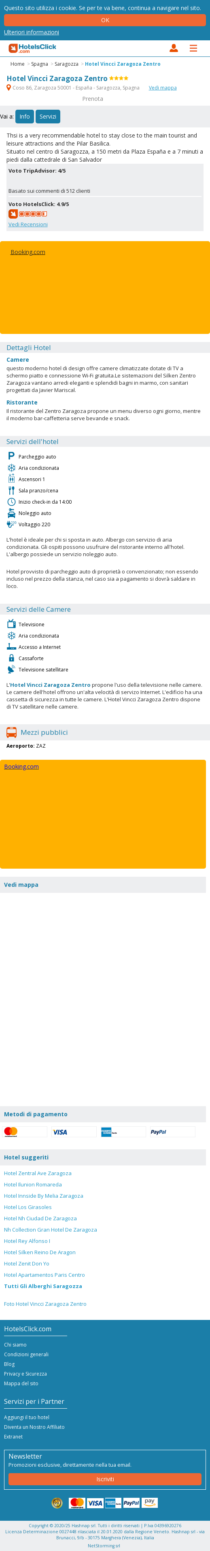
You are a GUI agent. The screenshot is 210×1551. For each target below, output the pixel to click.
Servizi (48, 116)
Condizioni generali (26, 1354)
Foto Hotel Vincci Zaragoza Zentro (45, 1303)
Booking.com (28, 252)
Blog (9, 1364)
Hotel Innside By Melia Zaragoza (43, 1195)
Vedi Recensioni (28, 224)
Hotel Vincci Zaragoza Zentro (123, 63)
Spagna (39, 63)
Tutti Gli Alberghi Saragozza (43, 1286)
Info (24, 116)
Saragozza (66, 63)
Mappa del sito (21, 1383)
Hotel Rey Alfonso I (27, 1241)
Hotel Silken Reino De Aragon (40, 1252)
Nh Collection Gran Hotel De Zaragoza (50, 1229)
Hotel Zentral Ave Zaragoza (38, 1173)
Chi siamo (15, 1344)
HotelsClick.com (32, 48)
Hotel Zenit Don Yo (26, 1263)
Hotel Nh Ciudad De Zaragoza (40, 1218)
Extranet (13, 1436)
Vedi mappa (163, 87)
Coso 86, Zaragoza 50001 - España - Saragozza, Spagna (73, 87)
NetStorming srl (104, 1546)
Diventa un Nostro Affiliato (34, 1427)
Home (18, 63)
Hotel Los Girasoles (28, 1207)
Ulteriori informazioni (31, 32)
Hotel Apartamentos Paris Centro (44, 1274)
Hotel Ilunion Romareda (33, 1184)
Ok (105, 20)
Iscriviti (105, 1479)
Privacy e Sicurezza (25, 1373)
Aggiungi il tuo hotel (26, 1417)
